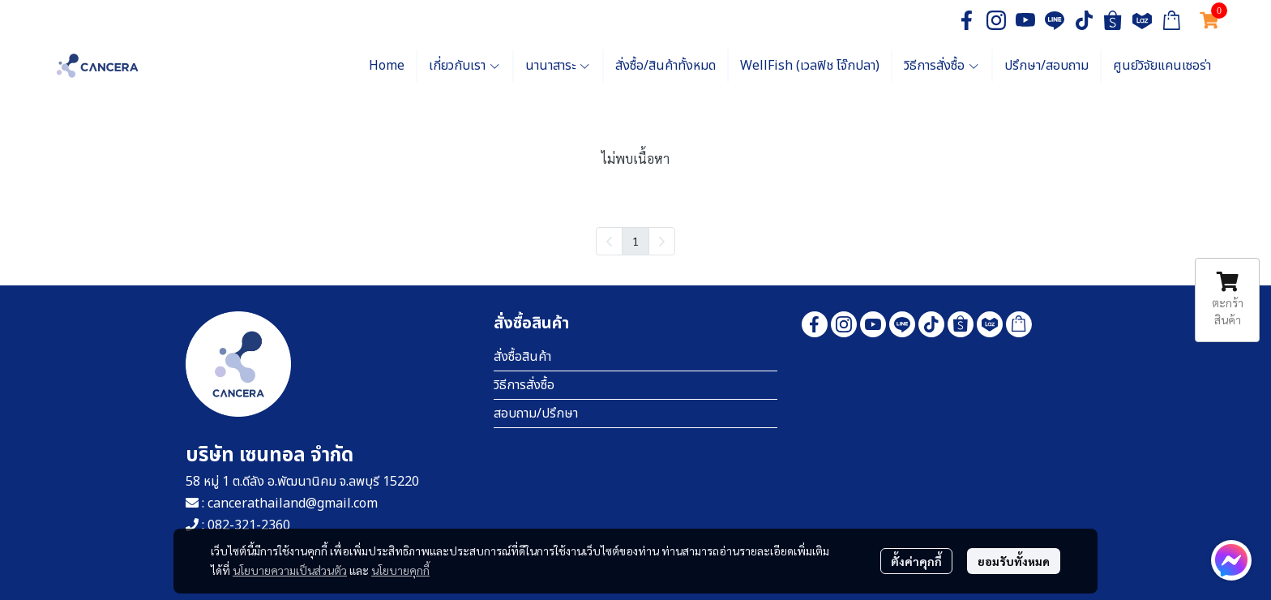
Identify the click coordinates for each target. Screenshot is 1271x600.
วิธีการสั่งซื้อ (524, 385)
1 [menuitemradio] (635, 241)
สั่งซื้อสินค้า (522, 356)
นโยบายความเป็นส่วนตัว (290, 570)
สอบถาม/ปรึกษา (536, 413)
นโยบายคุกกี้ (400, 570)
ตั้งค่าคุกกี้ (916, 561)
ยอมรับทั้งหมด (1014, 561)
